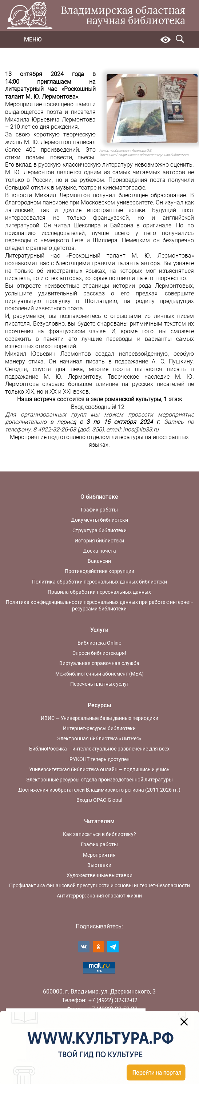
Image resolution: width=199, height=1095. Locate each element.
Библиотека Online (99, 643)
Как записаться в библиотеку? (99, 834)
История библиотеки (99, 540)
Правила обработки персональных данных (99, 592)
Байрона (123, 225)
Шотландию (101, 301)
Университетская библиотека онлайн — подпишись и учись (99, 769)
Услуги (99, 629)
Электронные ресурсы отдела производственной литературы (99, 780)
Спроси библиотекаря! (99, 653)
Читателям (99, 821)
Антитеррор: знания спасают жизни (99, 896)
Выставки (99, 865)
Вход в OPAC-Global (99, 800)
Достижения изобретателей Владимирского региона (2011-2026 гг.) (99, 790)
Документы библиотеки (99, 520)
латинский (19, 210)
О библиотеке (99, 496)
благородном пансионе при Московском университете (79, 202)
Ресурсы (99, 705)
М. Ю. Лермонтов (48, 142)
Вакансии (99, 561)
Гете (77, 240)
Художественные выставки (99, 875)
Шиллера (105, 240)
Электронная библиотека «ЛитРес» (99, 738)
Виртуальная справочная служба (99, 663)
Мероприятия (99, 855)
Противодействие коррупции (99, 571)
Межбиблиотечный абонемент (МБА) (99, 674)
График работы (99, 510)
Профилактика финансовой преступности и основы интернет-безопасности (99, 885)
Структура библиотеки (99, 530)
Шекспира (87, 225)
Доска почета (99, 551)
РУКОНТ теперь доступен (99, 759)
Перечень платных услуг (99, 684)
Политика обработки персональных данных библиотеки (99, 582)
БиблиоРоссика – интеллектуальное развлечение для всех (99, 749)
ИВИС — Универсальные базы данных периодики (99, 718)
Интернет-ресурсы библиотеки (99, 728)
